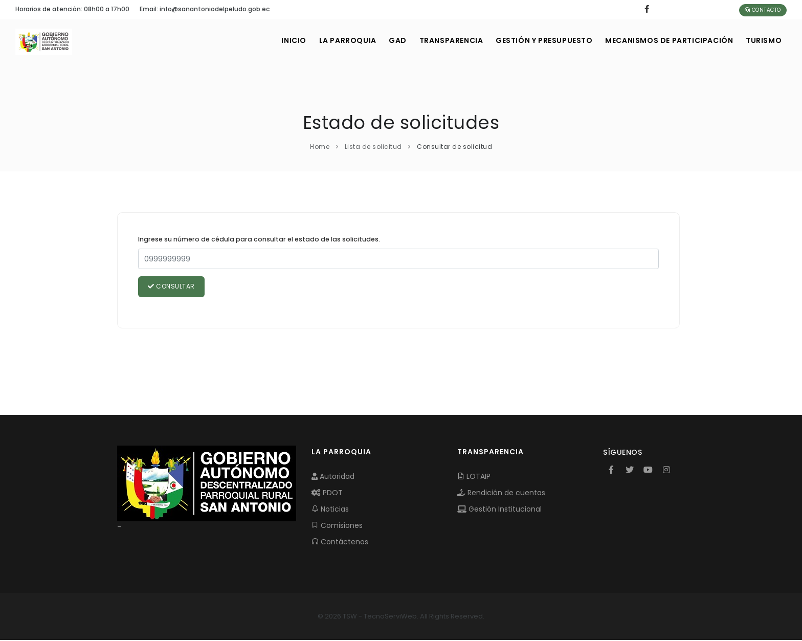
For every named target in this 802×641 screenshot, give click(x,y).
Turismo (763, 40)
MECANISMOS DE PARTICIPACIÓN (665, 40)
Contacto (763, 10)
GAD (385, 40)
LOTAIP (474, 477)
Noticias (330, 509)
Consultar (171, 286)
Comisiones (337, 526)
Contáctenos (339, 542)
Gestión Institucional (499, 509)
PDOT (327, 493)
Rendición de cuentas (501, 493)
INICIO (276, 40)
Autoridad (332, 477)
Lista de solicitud (373, 146)
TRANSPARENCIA (442, 40)
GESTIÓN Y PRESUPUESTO (537, 40)
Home (319, 146)
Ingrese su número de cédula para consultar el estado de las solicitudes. (259, 239)
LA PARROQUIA (332, 40)
